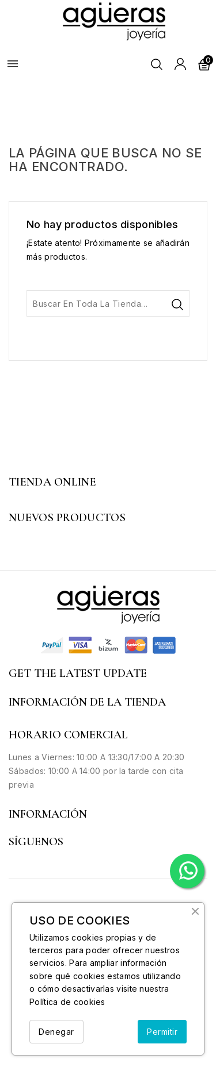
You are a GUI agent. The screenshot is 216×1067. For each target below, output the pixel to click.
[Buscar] (108, 303)
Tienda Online (52, 482)
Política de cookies (67, 1002)
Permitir (162, 1032)
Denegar (56, 1032)
